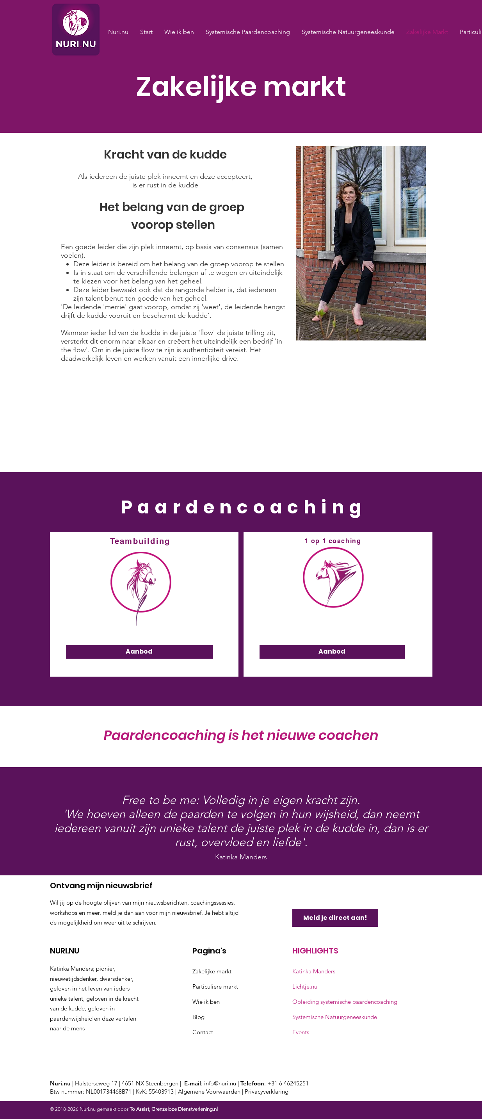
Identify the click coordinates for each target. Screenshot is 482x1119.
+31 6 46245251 (288, 1083)
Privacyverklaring (266, 1091)
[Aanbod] (139, 652)
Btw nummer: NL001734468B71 (91, 1091)
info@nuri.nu (220, 1083)
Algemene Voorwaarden (210, 1091)
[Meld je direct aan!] (335, 918)
